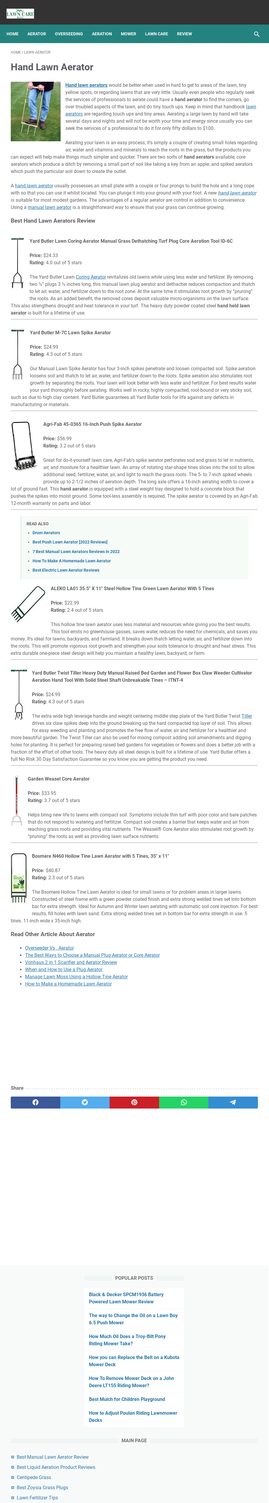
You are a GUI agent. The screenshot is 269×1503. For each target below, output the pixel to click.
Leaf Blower (242, 487)
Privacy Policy (116, 1481)
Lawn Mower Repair (217, 454)
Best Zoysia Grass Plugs (228, 331)
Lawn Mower (211, 432)
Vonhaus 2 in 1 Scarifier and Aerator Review (71, 1179)
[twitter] (60, 1319)
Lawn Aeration (213, 399)
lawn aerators (102, 129)
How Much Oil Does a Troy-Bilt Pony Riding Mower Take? (223, 137)
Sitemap (142, 1481)
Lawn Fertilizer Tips (223, 341)
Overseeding (73, 23)
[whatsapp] (125, 1319)
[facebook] (27, 1319)
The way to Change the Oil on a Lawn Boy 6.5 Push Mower (225, 109)
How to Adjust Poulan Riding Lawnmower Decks (224, 243)
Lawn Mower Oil (214, 443)
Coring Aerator (91, 343)
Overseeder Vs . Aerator (49, 1165)
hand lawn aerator (34, 230)
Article (205, 376)
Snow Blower (211, 543)
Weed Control (211, 576)
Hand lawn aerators (86, 79)
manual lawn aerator (147, 259)
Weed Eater (241, 576)
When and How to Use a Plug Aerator (63, 1186)
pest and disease (214, 520)
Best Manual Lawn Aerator (142, 1493)
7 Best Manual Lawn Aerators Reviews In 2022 (76, 675)
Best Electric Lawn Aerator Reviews (66, 693)
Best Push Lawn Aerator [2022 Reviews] (70, 665)
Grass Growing (213, 387)
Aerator (41, 23)
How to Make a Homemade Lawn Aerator (68, 1200)
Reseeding (209, 531)
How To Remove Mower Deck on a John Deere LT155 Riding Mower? (226, 193)
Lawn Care (160, 23)
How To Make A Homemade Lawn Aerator (72, 684)
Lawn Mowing (212, 465)
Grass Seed (244, 387)
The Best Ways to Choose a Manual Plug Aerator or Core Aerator (92, 1172)
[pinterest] (92, 1319)
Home (17, 23)
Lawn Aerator (212, 410)
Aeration (106, 23)
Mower (132, 23)
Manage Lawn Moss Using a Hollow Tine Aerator (76, 1193)
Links (161, 1481)
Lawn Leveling (212, 421)
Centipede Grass (219, 321)
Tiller (109, 882)
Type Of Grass (212, 565)
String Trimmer (213, 554)
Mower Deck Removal (219, 498)
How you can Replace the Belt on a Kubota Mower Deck (224, 165)
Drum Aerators (46, 656)
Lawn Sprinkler (213, 476)
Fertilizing (227, 376)
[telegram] (158, 1319)
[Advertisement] (93, 1253)
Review (188, 23)
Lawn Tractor (211, 487)
